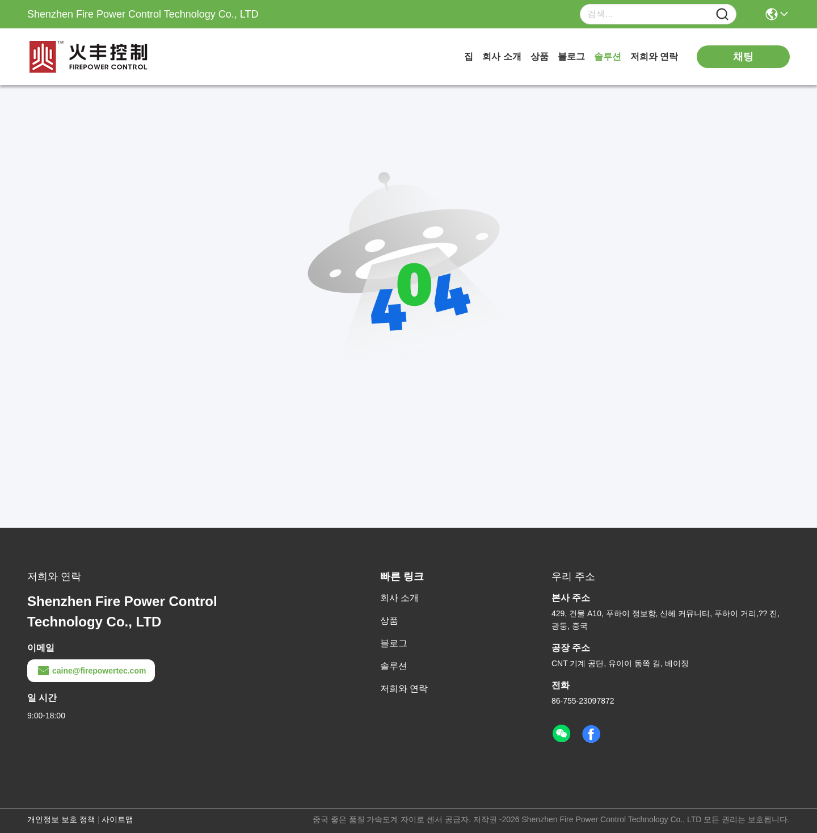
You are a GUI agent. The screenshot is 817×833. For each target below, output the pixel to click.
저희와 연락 (654, 56)
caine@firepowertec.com (91, 670)
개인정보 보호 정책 (61, 819)
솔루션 (607, 56)
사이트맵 (117, 819)
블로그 (571, 56)
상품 (539, 56)
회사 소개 (501, 56)
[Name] (722, 14)
